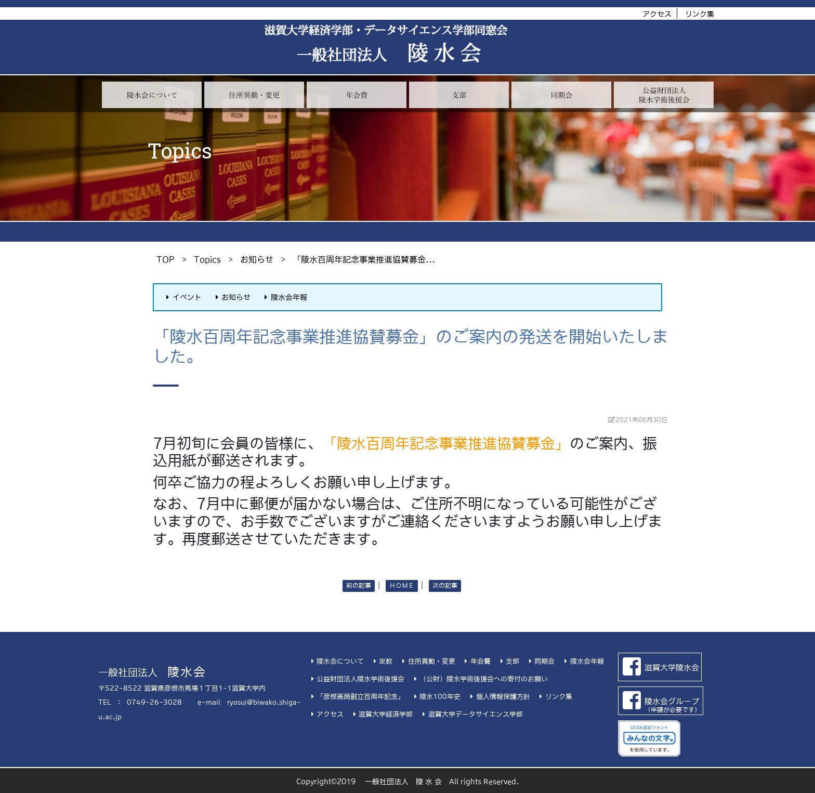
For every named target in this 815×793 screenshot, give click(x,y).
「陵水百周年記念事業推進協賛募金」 (446, 443)
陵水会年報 (284, 297)
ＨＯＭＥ (401, 586)
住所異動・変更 (427, 661)
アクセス (657, 14)
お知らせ (256, 259)
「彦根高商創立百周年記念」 (356, 696)
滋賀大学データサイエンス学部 (470, 714)
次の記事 (444, 586)
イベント (182, 297)
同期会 (540, 661)
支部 (508, 661)
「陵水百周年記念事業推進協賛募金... (364, 259)
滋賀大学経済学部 (381, 714)
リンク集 (699, 14)
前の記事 (358, 586)
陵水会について (336, 661)
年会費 (476, 661)
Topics (207, 259)
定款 (381, 661)
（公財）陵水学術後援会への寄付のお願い (479, 679)
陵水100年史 (436, 696)
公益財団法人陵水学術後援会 (356, 679)
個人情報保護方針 (498, 696)
